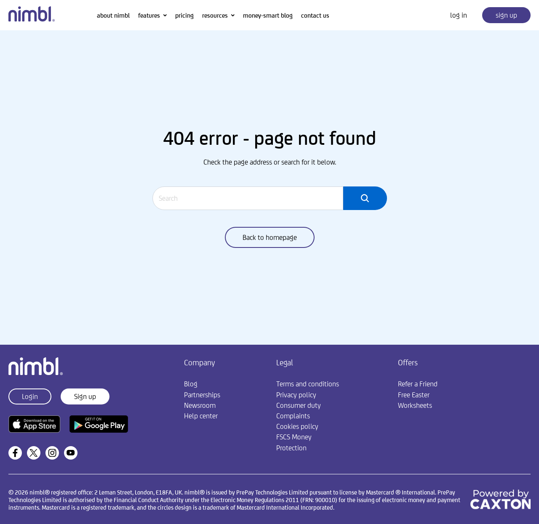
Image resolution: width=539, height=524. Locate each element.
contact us (315, 15)
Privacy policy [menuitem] (296, 395)
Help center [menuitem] (201, 416)
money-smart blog (268, 15)
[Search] (248, 198)
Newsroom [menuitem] (200, 405)
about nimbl (113, 15)
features (149, 15)
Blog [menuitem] (190, 384)
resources (215, 15)
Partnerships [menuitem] (202, 395)
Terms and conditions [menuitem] (307, 384)
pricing (184, 15)
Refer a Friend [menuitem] (418, 384)
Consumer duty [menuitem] (298, 405)
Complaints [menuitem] (293, 416)
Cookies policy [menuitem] (297, 426)
